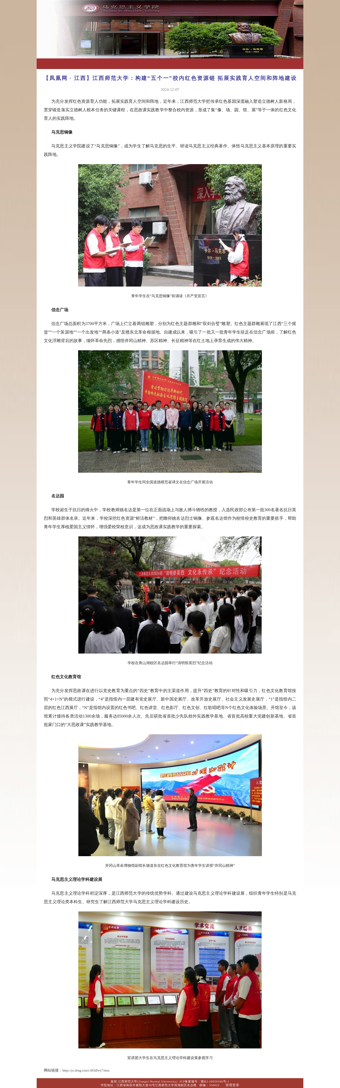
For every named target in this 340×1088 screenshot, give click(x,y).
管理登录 (232, 1085)
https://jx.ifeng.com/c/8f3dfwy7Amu (85, 1070)
